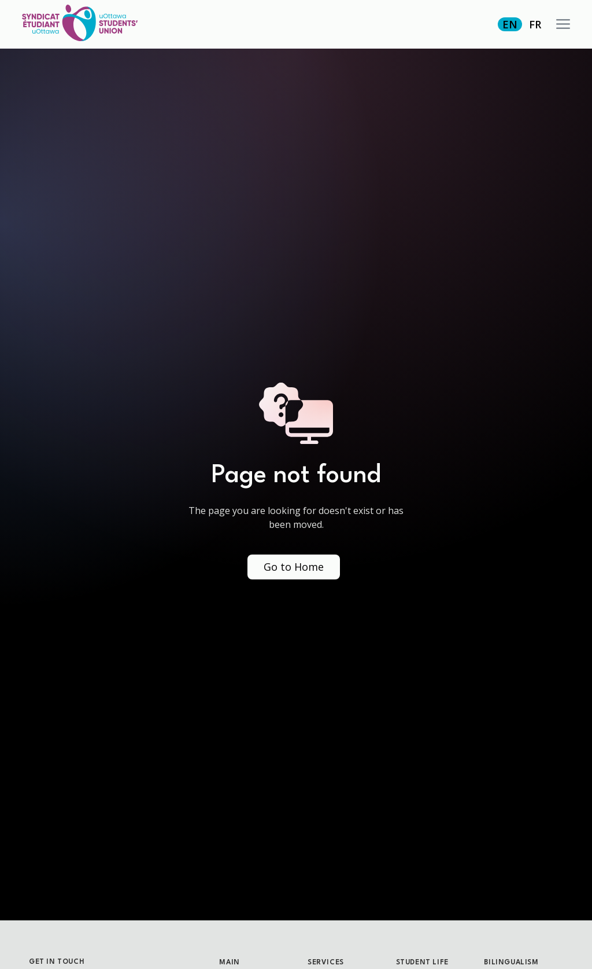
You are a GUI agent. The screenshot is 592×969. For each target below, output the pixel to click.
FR (535, 24)
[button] (563, 24)
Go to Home (294, 567)
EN (509, 24)
